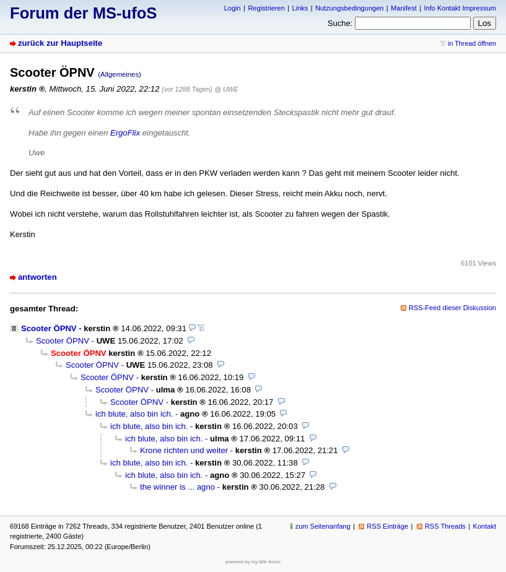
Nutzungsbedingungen (349, 8)
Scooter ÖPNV (49, 328)
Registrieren (266, 8)
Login (232, 8)
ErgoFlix (125, 132)
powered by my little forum (253, 562)
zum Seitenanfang (323, 526)
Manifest (404, 8)
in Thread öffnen (472, 43)
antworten (37, 277)
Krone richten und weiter (184, 450)
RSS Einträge (387, 526)
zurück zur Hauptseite (60, 43)
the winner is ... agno (177, 487)
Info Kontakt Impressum (460, 8)
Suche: (340, 23)
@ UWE (226, 89)
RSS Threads (445, 526)
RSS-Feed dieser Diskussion (452, 307)
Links (300, 8)
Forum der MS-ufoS (83, 13)
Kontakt (484, 526)
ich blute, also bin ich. (134, 413)
